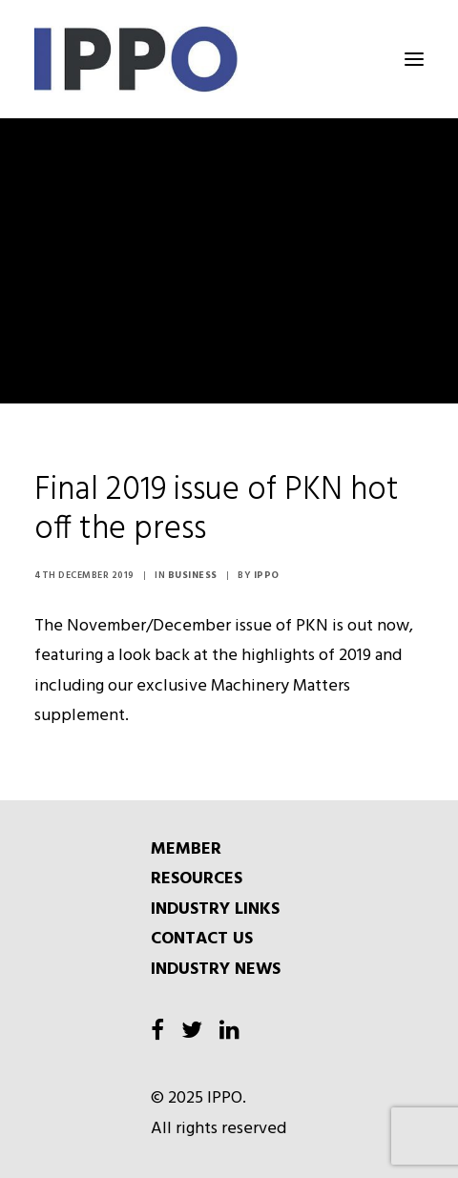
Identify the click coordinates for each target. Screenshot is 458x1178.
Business (193, 575)
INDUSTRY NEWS (216, 969)
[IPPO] (225, 59)
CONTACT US (202, 939)
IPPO (267, 575)
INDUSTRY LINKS (215, 909)
